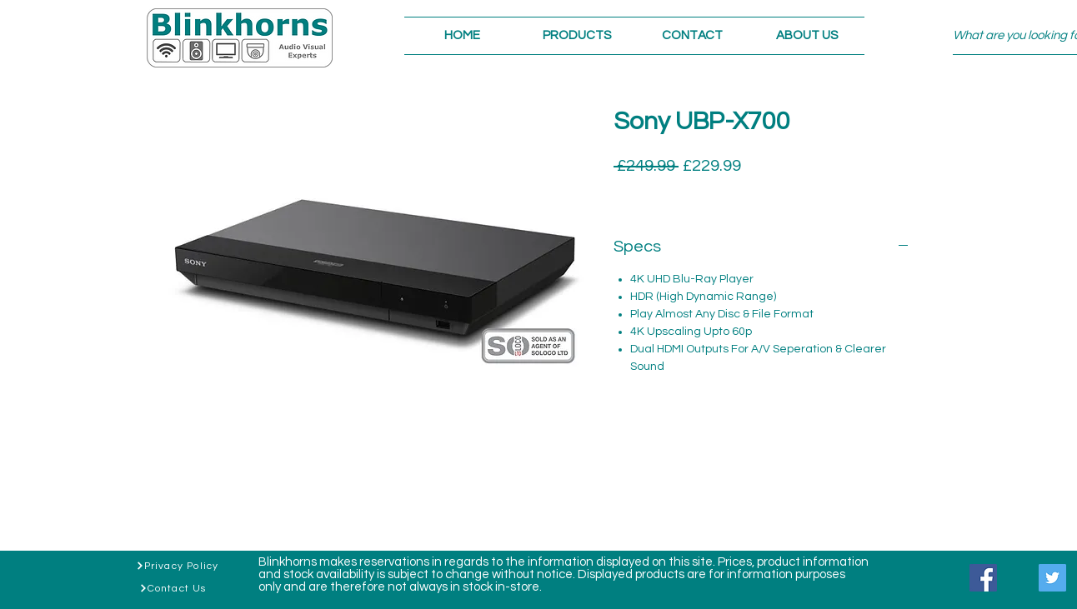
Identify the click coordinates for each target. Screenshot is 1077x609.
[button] (576, 35)
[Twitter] (1052, 578)
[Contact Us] (172, 588)
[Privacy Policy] (177, 566)
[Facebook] (983, 578)
